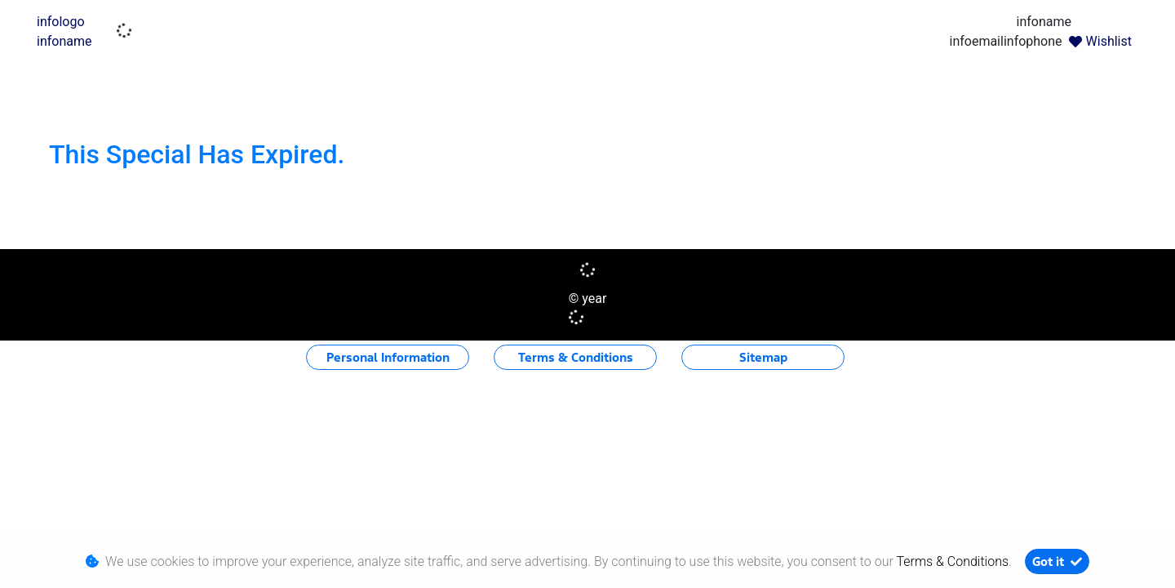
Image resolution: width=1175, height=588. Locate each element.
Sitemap (763, 357)
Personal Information (388, 357)
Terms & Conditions (575, 357)
